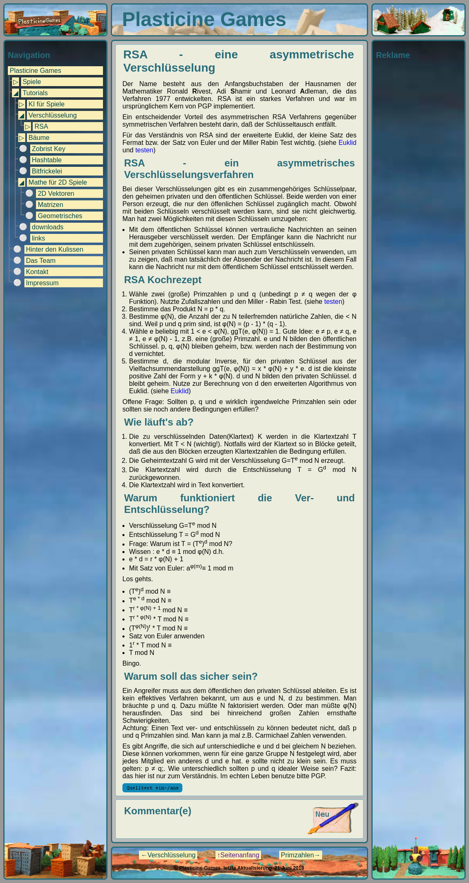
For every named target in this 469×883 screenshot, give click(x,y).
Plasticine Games (35, 70)
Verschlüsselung (53, 115)
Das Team (41, 260)
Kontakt (37, 271)
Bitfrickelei (47, 171)
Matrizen (50, 204)
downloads (48, 227)
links (38, 238)
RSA (41, 126)
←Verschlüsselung (168, 855)
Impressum (42, 282)
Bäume (39, 137)
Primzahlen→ (301, 855)
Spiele (32, 81)
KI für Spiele (47, 104)
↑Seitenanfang (238, 855)
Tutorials (35, 92)
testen (144, 150)
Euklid (347, 142)
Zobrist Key (48, 148)
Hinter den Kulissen (55, 249)
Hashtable (47, 160)
